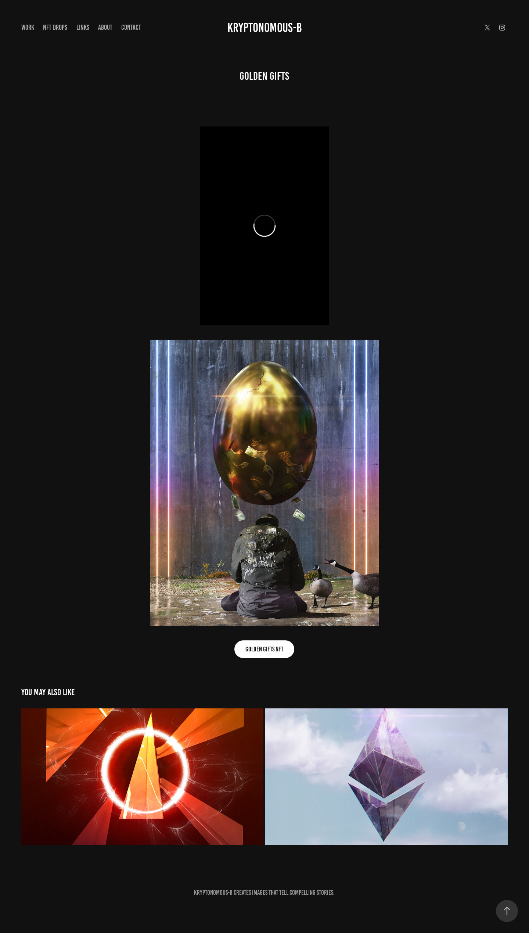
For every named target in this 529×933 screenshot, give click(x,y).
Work (27, 27)
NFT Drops (55, 27)
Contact (131, 27)
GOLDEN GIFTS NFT (264, 649)
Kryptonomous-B (264, 28)
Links (82, 27)
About (105, 27)
